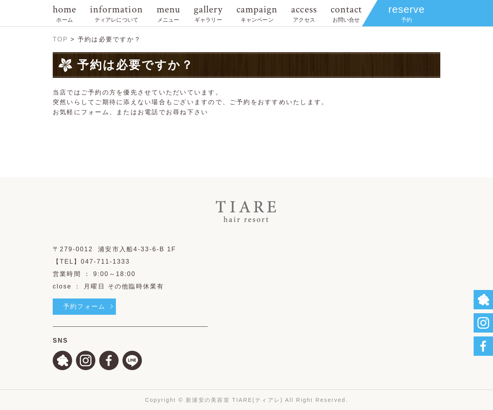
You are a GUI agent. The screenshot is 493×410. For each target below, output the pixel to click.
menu (168, 13)
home (64, 13)
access (304, 13)
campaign (257, 13)
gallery (208, 13)
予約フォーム (84, 306)
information (116, 13)
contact (346, 13)
